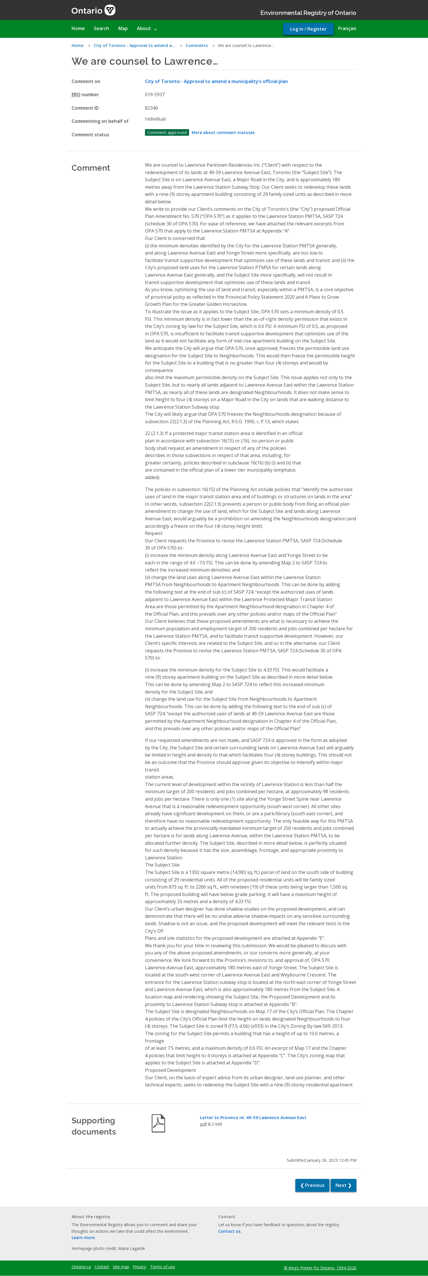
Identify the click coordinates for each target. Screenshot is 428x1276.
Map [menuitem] (123, 28)
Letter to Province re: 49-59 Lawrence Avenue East (253, 1117)
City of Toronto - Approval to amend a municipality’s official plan (216, 81)
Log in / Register (308, 29)
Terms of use (162, 1267)
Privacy (139, 1267)
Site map (121, 1267)
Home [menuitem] (78, 28)
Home (77, 45)
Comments (197, 45)
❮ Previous (312, 1185)
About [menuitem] (144, 28)
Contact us (229, 1231)
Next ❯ (343, 1185)
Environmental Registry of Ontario (308, 12)
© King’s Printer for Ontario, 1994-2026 (320, 1268)
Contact (102, 1267)
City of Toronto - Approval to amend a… (134, 45)
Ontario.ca (81, 1267)
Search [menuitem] (101, 28)
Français (347, 28)
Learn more (83, 1237)
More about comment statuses (223, 132)
